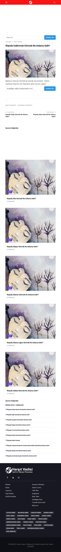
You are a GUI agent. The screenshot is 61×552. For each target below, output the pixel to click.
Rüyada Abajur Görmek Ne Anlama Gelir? (22, 247)
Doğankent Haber (22, 515)
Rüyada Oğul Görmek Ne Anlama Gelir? (17, 414)
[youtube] (13, 477)
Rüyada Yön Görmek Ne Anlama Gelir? (17, 430)
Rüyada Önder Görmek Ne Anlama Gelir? (18, 435)
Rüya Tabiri (35, 496)
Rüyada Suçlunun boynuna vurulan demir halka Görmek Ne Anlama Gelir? (27, 445)
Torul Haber (21, 528)
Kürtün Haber (48, 525)
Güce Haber (21, 519)
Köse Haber (37, 525)
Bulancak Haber (23, 512)
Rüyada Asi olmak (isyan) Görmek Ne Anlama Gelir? (21, 456)
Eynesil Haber (46, 515)
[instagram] (19, 477)
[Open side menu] (6, 2)
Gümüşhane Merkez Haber (35, 528)
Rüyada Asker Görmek (12, 440)
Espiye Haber (35, 515)
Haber (9, 191)
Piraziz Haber (42, 519)
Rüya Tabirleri (18, 41)
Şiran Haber (10, 528)
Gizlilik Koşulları (10, 496)
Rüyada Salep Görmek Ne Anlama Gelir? (17, 115)
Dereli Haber (10, 515)
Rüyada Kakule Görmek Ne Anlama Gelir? (18, 450)
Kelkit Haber (27, 525)
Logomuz (8, 490)
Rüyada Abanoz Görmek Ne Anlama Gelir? (23, 295)
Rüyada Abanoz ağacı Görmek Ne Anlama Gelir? (25, 343)
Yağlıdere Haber (41, 522)
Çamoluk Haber (36, 512)
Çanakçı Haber (48, 512)
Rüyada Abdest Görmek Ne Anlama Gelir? (22, 391)
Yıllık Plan (35, 490)
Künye (7, 487)
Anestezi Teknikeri (38, 484)
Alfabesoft (30, 544)
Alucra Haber (10, 512)
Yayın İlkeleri (9, 493)
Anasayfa (8, 41)
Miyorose (35, 505)
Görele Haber (10, 519)
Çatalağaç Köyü (37, 499)
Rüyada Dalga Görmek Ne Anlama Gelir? (17, 425)
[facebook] (7, 477)
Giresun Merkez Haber (13, 525)
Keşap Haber (32, 519)
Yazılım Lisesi (36, 487)
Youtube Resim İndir (38, 502)
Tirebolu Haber (28, 522)
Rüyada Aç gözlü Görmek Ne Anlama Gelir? (18, 420)
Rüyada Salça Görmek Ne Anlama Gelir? (44, 115)
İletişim (7, 484)
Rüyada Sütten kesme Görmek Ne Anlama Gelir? (20, 409)
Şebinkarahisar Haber (13, 522)
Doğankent (35, 493)
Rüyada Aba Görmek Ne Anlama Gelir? (21, 199)
